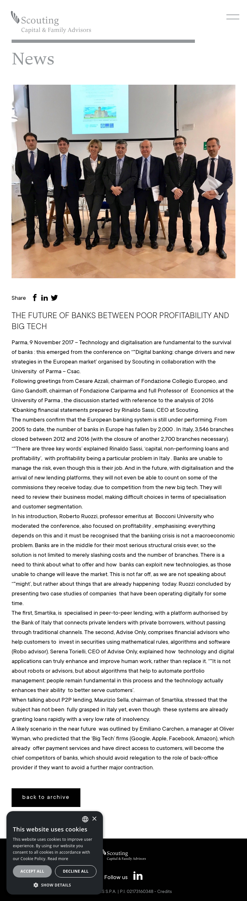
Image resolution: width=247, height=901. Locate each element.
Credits (164, 892)
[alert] (54, 853)
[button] (54, 885)
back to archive (46, 797)
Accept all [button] (32, 871)
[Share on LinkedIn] (45, 298)
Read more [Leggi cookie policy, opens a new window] (58, 858)
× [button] (94, 819)
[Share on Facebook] (36, 298)
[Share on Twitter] (55, 298)
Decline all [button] (76, 871)
